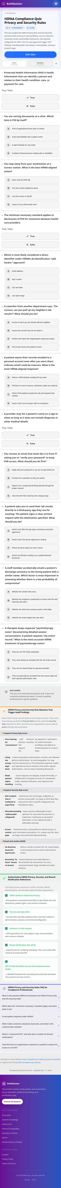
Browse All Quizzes (12, 1101)
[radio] (30, 97)
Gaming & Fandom (9, 1133)
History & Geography (10, 1128)
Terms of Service (8, 1163)
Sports (4, 1137)
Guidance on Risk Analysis (21, 928)
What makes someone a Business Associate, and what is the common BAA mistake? (27, 1025)
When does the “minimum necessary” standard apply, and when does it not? (29, 1007)
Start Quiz (30, 54)
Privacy (27, 1180)
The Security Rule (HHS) (20, 912)
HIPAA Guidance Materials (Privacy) (25, 895)
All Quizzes (10, 13)
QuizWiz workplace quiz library (27, 1062)
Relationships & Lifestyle (12, 1142)
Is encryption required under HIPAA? (17, 1016)
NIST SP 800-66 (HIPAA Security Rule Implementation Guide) (27, 967)
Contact (5, 1154)
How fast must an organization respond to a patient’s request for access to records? (30, 1046)
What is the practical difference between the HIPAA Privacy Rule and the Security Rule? (29, 997)
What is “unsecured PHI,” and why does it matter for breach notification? (27, 1035)
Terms (34, 1180)
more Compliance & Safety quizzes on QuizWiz (41, 1059)
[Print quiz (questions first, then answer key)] (56, 63)
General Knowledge (10, 1120)
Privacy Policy (7, 1159)
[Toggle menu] (56, 4)
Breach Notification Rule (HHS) (23, 945)
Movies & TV (7, 1124)
